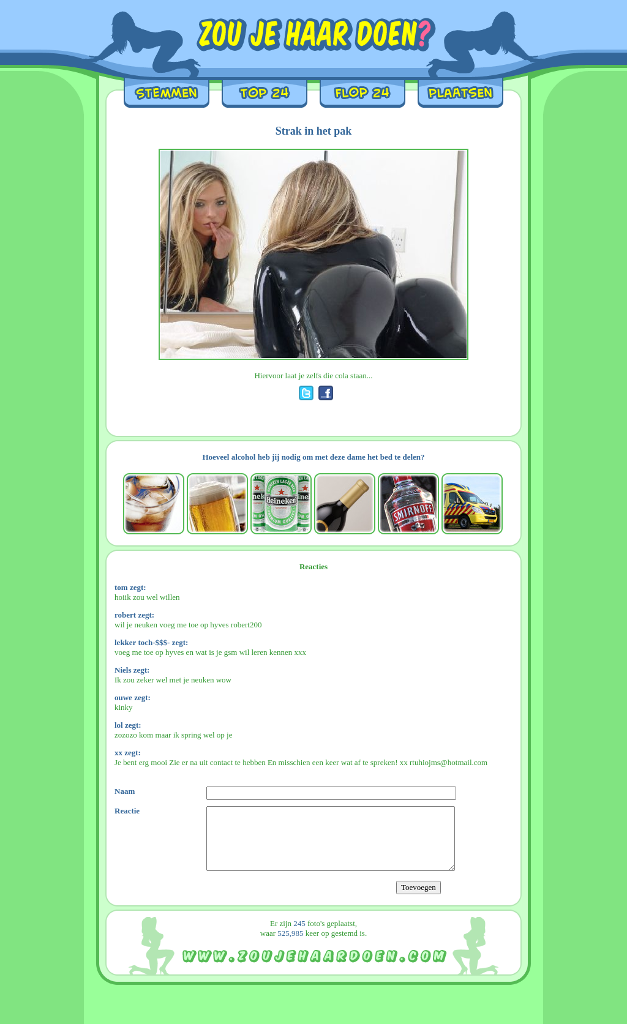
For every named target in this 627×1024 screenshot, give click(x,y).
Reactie (127, 810)
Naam (125, 791)
